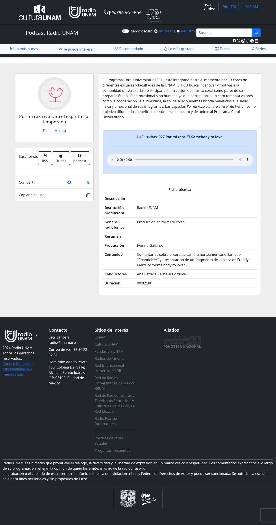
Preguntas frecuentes (112, 450)
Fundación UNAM (109, 351)
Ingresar (166, 31)
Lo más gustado (179, 48)
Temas (222, 48)
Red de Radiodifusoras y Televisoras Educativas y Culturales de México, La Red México (115, 403)
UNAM (100, 337)
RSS (45, 158)
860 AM (251, 6)
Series (258, 48)
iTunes (61, 158)
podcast (79, 158)
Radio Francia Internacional (106, 421)
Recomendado (129, 48)
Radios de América (110, 358)
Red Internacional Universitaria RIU (109, 368)
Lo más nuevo (24, 48)
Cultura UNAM (107, 344)
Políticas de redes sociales (109, 441)
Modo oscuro (142, 31)
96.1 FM (228, 6)
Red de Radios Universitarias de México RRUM (115, 383)
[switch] (125, 31)
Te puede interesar (76, 49)
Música (60, 130)
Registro (188, 31)
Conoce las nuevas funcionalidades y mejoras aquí (18, 369)
